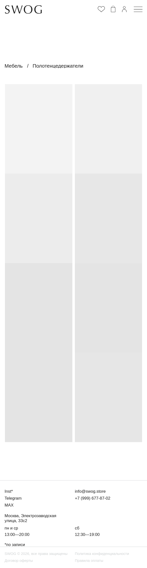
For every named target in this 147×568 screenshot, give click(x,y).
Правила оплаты (89, 561)
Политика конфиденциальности (102, 554)
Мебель (14, 66)
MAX (9, 505)
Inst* (9, 491)
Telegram (13, 498)
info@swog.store (90, 491)
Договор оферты (19, 561)
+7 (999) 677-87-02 (92, 498)
